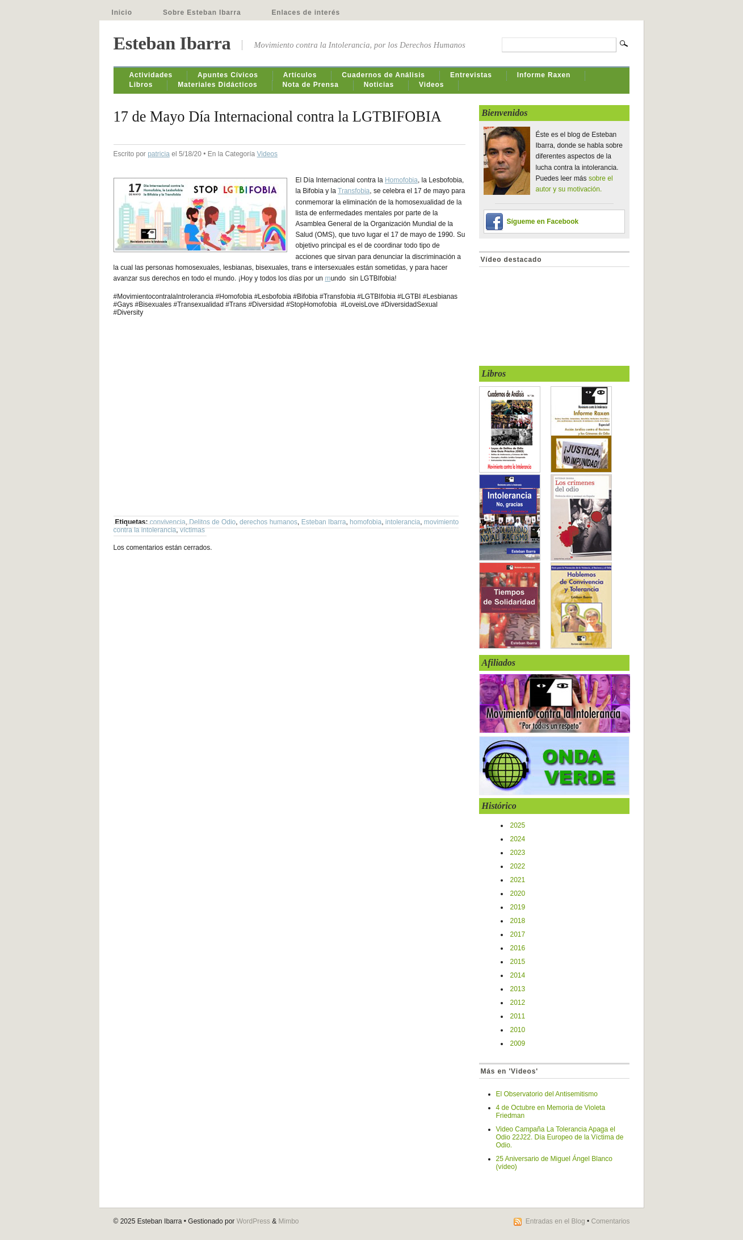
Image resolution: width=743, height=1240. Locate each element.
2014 (518, 975)
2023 (518, 853)
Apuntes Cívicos (228, 75)
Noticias (379, 85)
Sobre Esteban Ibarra (202, 12)
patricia (159, 154)
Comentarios (610, 1221)
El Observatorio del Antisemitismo (547, 1094)
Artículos (300, 75)
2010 (518, 1030)
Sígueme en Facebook (543, 222)
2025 (518, 825)
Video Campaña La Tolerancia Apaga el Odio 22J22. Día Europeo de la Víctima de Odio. (560, 1137)
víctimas (192, 530)
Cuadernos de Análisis (383, 75)
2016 (518, 948)
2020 (518, 893)
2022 (518, 866)
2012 (518, 1003)
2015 (518, 962)
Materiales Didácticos (217, 85)
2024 (518, 839)
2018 (518, 921)
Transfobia (354, 191)
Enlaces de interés (305, 12)
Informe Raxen (543, 75)
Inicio (122, 12)
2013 (518, 989)
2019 (518, 907)
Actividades (151, 75)
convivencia (168, 522)
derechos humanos (268, 522)
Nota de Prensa (311, 85)
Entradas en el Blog (555, 1221)
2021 (518, 880)
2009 (518, 1043)
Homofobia (401, 180)
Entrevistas (471, 75)
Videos (431, 85)
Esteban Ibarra (172, 43)
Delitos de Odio (212, 522)
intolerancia (402, 522)
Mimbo (289, 1221)
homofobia (365, 522)
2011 (518, 1016)
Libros (141, 85)
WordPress (253, 1221)
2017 (518, 934)
